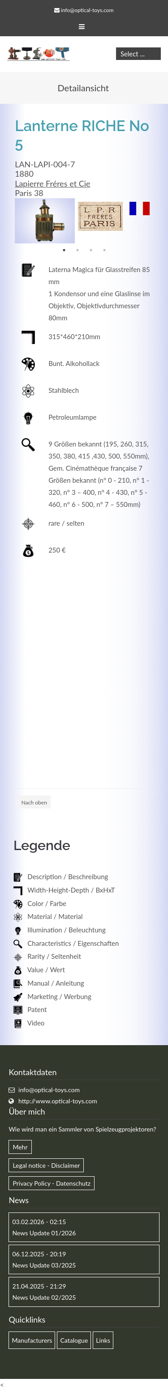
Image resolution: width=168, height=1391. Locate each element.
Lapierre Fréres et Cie (52, 183)
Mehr (20, 1147)
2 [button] (77, 250)
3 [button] (90, 250)
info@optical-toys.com (87, 10)
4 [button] (104, 250)
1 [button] (64, 250)
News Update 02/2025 (44, 1297)
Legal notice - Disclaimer (46, 1165)
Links (103, 1340)
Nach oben (34, 802)
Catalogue (74, 1340)
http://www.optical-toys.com (57, 1101)
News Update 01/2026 (44, 1233)
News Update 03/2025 (44, 1265)
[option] (45, 220)
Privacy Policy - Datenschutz (51, 1183)
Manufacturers (32, 1340)
